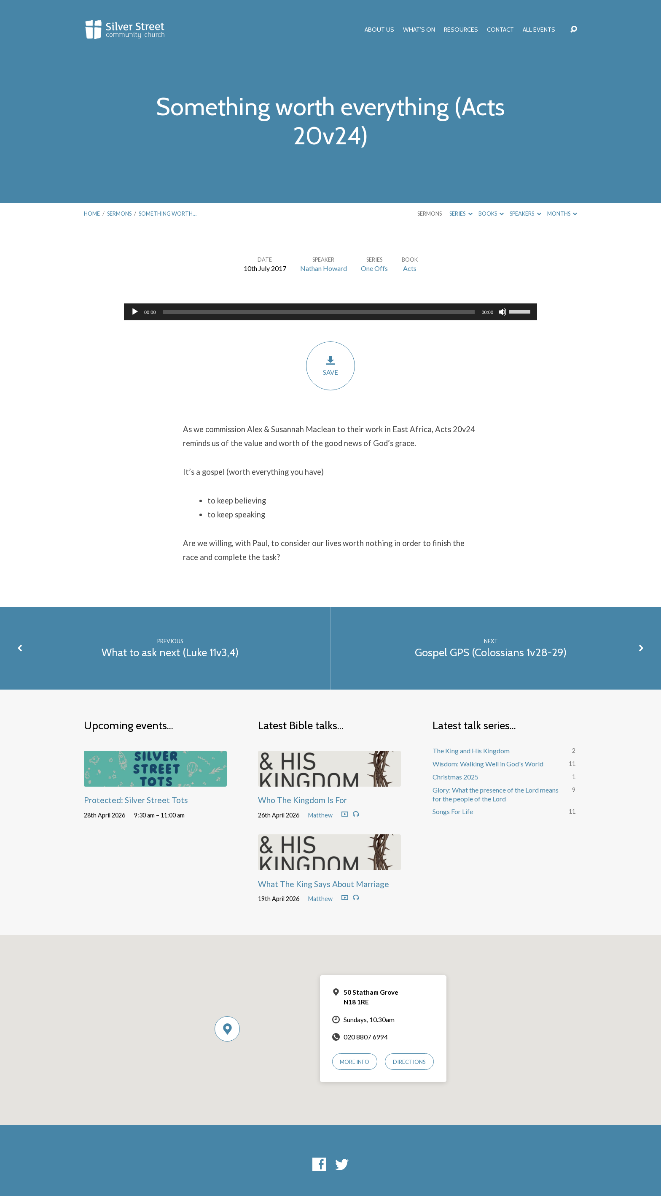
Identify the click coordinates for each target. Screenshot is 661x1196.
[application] (330, 311)
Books (491, 213)
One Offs (374, 268)
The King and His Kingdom (471, 751)
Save (330, 365)
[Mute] (502, 312)
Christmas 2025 (455, 777)
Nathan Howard (323, 268)
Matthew (320, 815)
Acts (409, 268)
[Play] (135, 312)
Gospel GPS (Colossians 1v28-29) (491, 652)
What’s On (419, 29)
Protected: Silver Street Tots (136, 800)
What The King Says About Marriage (323, 884)
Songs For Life (453, 811)
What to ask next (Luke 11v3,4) (170, 652)
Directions (409, 1061)
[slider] (319, 312)
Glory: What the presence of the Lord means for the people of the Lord (496, 794)
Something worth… (167, 213)
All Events (539, 29)
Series (460, 213)
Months (562, 213)
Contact (500, 29)
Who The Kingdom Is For (302, 800)
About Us (379, 29)
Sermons (119, 213)
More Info (354, 1061)
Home (92, 213)
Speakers (525, 213)
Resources (461, 29)
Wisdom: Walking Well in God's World (488, 764)
